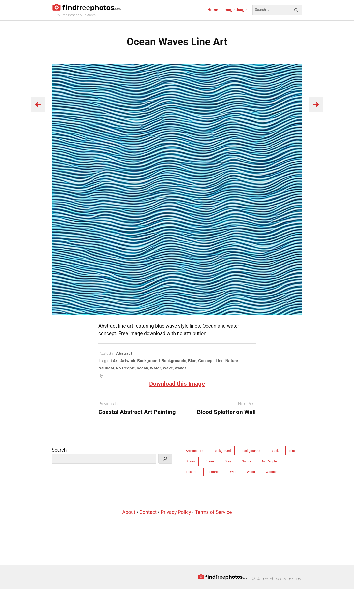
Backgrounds (174, 360)
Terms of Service (213, 512)
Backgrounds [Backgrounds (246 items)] (250, 451)
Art (116, 360)
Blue (192, 360)
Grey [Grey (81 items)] (228, 461)
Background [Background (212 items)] (222, 451)
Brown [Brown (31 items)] (190, 461)
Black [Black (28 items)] (275, 451)
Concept (206, 360)
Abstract (124, 353)
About (128, 512)
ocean (142, 368)
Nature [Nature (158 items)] (246, 461)
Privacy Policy (176, 512)
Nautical (106, 368)
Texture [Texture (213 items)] (191, 472)
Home (212, 9)
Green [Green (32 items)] (210, 461)
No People (125, 368)
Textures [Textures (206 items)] (213, 472)
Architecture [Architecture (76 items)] (194, 451)
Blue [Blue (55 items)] (292, 451)
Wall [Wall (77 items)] (233, 472)
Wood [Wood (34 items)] (251, 472)
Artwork (127, 360)
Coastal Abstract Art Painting (137, 412)
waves (181, 368)
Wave (168, 368)
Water (155, 368)
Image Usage (235, 9)
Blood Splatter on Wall (226, 412)
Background (148, 360)
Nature (231, 360)
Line (219, 360)
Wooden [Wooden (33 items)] (272, 472)
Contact (148, 512)
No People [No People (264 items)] (269, 461)
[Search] (165, 459)
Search (59, 450)
